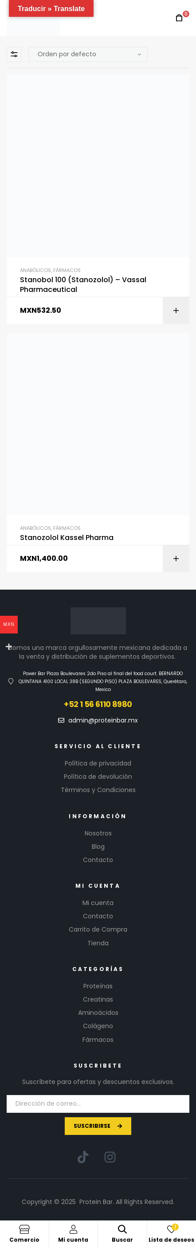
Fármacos (67, 270)
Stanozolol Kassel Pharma (67, 538)
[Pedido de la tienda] (88, 54)
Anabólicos (35, 270)
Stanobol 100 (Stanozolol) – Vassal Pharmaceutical (83, 285)
